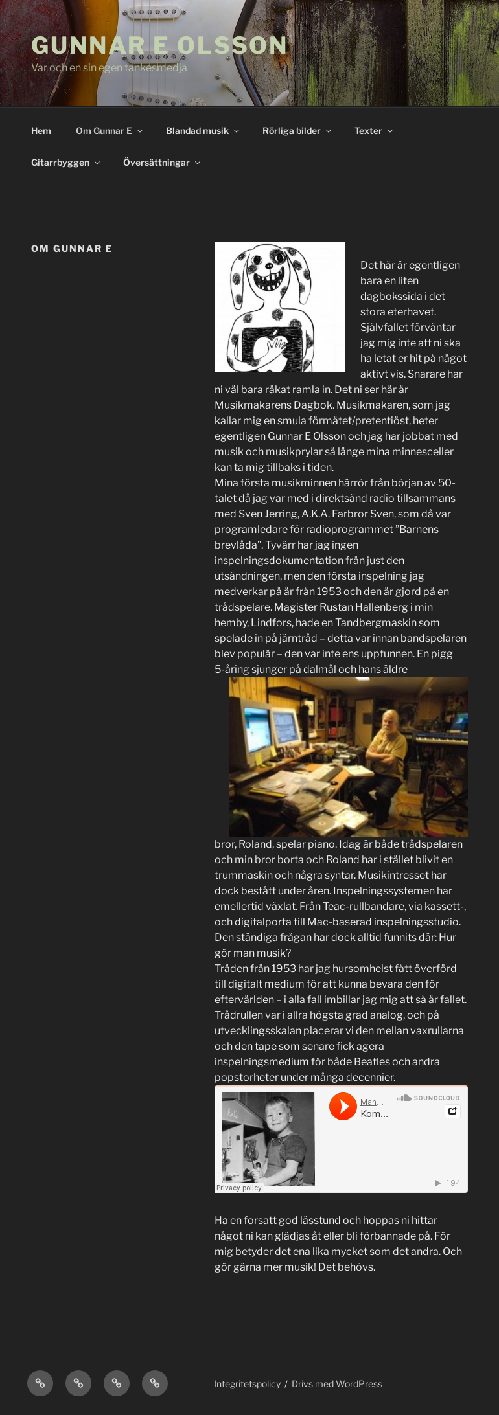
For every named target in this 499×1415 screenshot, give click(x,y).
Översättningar (162, 162)
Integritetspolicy (247, 1383)
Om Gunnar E (110, 130)
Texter (374, 130)
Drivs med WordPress (337, 1383)
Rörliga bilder (297, 130)
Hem (41, 130)
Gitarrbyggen (66, 162)
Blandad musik (203, 130)
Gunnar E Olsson (159, 45)
